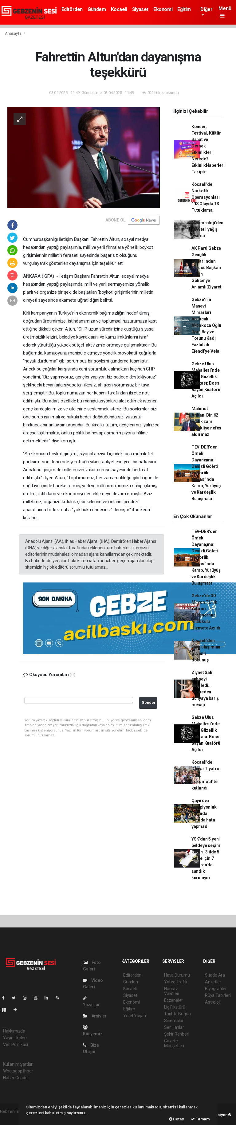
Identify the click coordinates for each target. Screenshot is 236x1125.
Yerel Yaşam (135, 1015)
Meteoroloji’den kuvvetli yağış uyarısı (207, 229)
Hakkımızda (14, 1031)
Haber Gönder (16, 1077)
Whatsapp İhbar (18, 1070)
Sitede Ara (215, 975)
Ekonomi (162, 9)
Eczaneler (173, 1000)
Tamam (200, 1119)
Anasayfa (13, 33)
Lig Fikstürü (174, 1007)
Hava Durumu (177, 975)
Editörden (72, 9)
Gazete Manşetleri (174, 1043)
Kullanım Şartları (18, 1064)
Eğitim (184, 9)
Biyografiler (216, 988)
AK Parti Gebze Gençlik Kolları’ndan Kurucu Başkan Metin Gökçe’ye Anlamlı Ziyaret (206, 267)
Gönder (148, 702)
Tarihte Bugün (177, 1013)
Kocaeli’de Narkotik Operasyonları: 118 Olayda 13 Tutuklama (206, 197)
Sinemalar (173, 1020)
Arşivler (95, 1015)
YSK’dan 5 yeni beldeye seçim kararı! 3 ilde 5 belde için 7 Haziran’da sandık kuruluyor (205, 858)
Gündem (97, 9)
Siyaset (140, 9)
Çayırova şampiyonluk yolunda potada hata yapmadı (204, 813)
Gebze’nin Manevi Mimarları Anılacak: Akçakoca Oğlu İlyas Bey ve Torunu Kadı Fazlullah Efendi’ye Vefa (206, 325)
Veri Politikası (15, 1044)
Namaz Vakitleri (171, 991)
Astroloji (212, 1002)
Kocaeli (119, 9)
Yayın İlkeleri (14, 1037)
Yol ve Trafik (175, 981)
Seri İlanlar (174, 1027)
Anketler (213, 981)
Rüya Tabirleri (217, 995)
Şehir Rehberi (176, 1034)
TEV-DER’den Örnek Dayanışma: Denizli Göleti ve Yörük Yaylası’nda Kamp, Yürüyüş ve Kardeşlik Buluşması (206, 473)
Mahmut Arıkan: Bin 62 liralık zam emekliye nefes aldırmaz (206, 421)
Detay (176, 1119)
